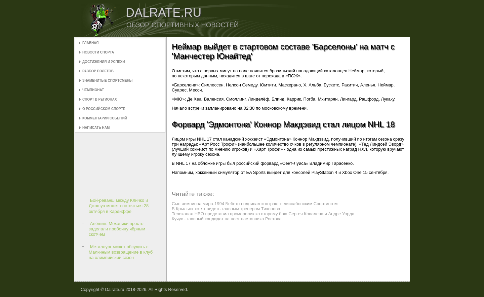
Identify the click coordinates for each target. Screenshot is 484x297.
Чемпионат (93, 90)
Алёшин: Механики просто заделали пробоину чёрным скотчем (117, 229)
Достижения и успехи (103, 62)
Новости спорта (98, 52)
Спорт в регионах (99, 99)
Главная (90, 43)
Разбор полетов (98, 71)
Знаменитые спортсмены (107, 80)
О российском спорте (103, 109)
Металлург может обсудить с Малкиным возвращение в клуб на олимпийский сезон (121, 252)
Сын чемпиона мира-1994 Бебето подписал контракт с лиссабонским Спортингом (254, 203)
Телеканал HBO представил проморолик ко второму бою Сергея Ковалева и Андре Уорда (263, 213)
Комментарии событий (104, 118)
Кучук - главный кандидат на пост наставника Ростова (227, 218)
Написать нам (96, 127)
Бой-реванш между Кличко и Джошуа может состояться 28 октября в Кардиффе (119, 206)
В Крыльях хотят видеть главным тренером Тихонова (226, 208)
